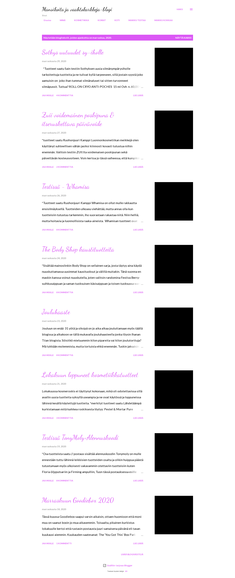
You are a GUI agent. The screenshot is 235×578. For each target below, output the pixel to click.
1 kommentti (64, 543)
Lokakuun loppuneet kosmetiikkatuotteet (90, 375)
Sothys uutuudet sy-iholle (73, 52)
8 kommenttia (64, 229)
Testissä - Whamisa (65, 186)
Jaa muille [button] (48, 95)
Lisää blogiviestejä (132, 554)
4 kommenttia (64, 95)
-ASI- (126, 571)
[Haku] (180, 9)
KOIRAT (100, 20)
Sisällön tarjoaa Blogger (117, 565)
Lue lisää (138, 95)
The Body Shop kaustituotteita (78, 249)
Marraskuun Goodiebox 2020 (78, 500)
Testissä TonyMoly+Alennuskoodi (80, 437)
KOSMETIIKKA (79, 20)
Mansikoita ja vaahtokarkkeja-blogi (77, 9)
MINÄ (61, 20)
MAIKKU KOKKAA (162, 20)
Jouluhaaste (56, 312)
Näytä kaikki (183, 37)
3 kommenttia (64, 418)
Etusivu (45, 20)
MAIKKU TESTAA (135, 20)
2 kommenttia (64, 167)
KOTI (115, 20)
